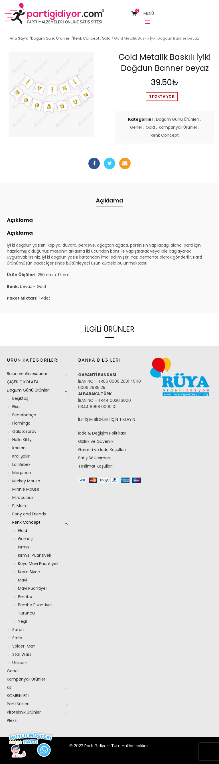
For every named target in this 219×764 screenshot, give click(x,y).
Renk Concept (86, 38)
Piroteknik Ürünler (24, 712)
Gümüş (25, 539)
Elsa (16, 406)
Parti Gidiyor (96, 746)
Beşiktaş (20, 398)
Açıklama (109, 200)
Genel (136, 127)
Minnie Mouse (25, 489)
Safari (18, 629)
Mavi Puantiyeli (32, 588)
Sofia (17, 638)
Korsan (19, 448)
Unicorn (19, 662)
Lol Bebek (21, 464)
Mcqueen (21, 473)
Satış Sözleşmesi (94, 458)
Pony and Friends (29, 514)
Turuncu (26, 613)
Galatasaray (24, 431)
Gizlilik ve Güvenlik (95, 441)
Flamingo (21, 423)
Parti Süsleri (18, 704)
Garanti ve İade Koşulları (102, 449)
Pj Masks (20, 506)
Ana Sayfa (19, 38)
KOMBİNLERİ (18, 696)
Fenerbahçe (24, 415)
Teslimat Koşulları (95, 466)
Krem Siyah (29, 572)
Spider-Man (23, 646)
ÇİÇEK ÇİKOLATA (22, 382)
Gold (106, 38)
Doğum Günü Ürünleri (50, 38)
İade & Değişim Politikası (102, 433)
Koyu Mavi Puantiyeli (38, 563)
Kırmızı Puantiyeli (34, 555)
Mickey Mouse (26, 481)
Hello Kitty (22, 440)
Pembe (25, 596)
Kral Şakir (21, 456)
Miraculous (23, 497)
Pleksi (12, 720)
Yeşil (22, 621)
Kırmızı (24, 547)
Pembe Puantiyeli (35, 605)
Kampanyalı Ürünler (178, 127)
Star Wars (21, 654)
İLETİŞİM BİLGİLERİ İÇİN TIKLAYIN (106, 419)
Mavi (22, 580)
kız (9, 687)
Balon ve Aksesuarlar (27, 373)
